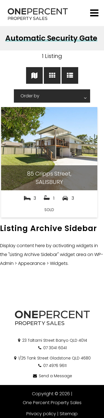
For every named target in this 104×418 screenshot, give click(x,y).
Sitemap (69, 414)
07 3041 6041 (52, 348)
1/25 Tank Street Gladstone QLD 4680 (52, 358)
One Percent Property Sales (52, 402)
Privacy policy (41, 414)
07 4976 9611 (52, 365)
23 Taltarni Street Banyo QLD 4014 (52, 340)
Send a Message (52, 376)
